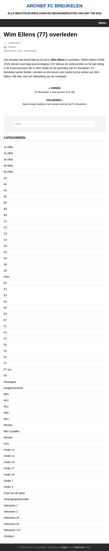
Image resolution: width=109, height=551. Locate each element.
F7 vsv (7, 369)
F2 (5, 332)
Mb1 (6, 394)
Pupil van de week (14, 493)
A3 (5, 190)
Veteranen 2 (11, 511)
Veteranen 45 (11, 524)
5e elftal (8, 171)
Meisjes (8, 425)
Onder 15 (9, 462)
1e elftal (8, 147)
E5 (5, 307)
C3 (5, 233)
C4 (5, 239)
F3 (5, 338)
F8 (5, 375)
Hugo (64, 547)
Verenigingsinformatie (16, 499)
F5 (5, 351)
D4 (5, 264)
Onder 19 (9, 474)
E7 (5, 320)
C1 (5, 221)
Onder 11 (9, 449)
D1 (5, 245)
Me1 (6, 418)
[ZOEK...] (54, 124)
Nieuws (12, 47)
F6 (5, 357)
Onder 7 (8, 480)
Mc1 (6, 400)
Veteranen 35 (11, 517)
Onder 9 (8, 486)
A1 (5, 178)
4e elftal (8, 165)
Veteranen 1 (11, 505)
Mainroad (79, 547)
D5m (6, 276)
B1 (5, 196)
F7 (5, 363)
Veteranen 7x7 (12, 530)
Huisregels (10, 381)
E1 (5, 282)
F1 (5, 326)
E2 (5, 289)
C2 (5, 227)
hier (19, 76)
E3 (5, 295)
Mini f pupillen (12, 431)
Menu (102, 22)
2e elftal (8, 153)
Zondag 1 (9, 536)
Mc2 (6, 406)
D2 (5, 252)
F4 (5, 344)
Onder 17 (9, 468)
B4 (5, 215)
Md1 (6, 412)
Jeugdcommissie (13, 388)
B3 (5, 208)
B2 (5, 202)
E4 (5, 301)
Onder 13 (9, 455)
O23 (6, 443)
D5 (5, 270)
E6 (5, 313)
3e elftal (8, 159)
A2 (5, 184)
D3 (5, 258)
